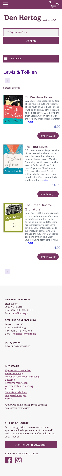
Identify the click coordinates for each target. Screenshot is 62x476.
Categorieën (12, 58)
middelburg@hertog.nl (24, 333)
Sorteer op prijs (11, 87)
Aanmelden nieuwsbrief (31, 444)
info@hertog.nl (20, 313)
